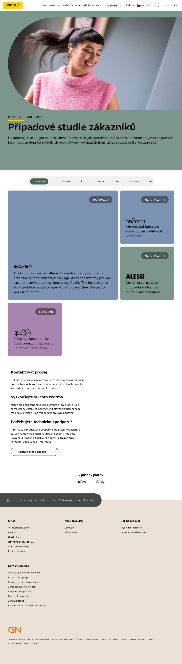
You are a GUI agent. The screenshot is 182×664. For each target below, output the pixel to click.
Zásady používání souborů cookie (67, 639)
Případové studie (17, 551)
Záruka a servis (16, 600)
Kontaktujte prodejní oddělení (24, 572)
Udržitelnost (14, 537)
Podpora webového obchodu (23, 582)
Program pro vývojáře (19, 591)
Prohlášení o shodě (117, 639)
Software (70, 527)
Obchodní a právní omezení (141, 639)
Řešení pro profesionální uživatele (37, 500)
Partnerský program (18, 596)
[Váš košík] (176, 5)
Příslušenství (71, 532)
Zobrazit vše (39, 181)
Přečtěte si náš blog (18, 546)
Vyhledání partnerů (131, 527)
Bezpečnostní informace (38, 639)
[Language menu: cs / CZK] (143, 5)
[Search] (157, 5)
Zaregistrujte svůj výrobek (21, 586)
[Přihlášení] (167, 5)
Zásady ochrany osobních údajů (22, 643)
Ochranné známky (16, 639)
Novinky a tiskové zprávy (21, 541)
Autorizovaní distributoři (134, 532)
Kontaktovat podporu (19, 577)
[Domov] (9, 500)
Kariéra (12, 532)
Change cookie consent (95, 639)
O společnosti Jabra (18, 527)
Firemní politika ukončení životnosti (27, 605)
